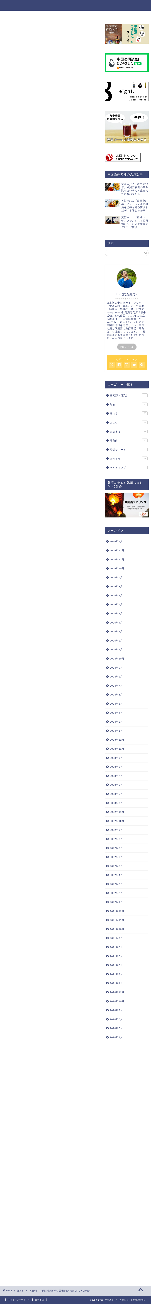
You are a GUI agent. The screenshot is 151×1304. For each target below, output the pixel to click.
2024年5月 (116, 703)
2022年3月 (116, 884)
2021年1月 (116, 983)
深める (58, 15)
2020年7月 (116, 1010)
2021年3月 (116, 965)
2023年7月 (116, 776)
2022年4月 (116, 875)
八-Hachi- (75, 334)
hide (61, 429)
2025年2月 (116, 640)
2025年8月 (116, 586)
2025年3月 (116, 631)
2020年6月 (116, 1019)
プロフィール (127, 347)
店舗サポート (129, 449)
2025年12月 (117, 550)
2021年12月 (117, 911)
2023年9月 (116, 758)
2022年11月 (117, 812)
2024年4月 (116, 713)
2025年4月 (116, 622)
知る (42, 15)
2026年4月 (116, 541)
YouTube (24, 339)
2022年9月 (116, 830)
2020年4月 (116, 1037)
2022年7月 (116, 848)
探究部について (119, 15)
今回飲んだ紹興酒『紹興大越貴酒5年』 (49, 447)
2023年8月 (116, 767)
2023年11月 (117, 749)
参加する (94, 15)
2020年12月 (117, 992)
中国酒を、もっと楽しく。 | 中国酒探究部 (75, 5)
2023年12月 (117, 739)
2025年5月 (116, 613)
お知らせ (129, 458)
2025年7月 (116, 595)
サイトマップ (129, 467)
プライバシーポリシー (19, 1300)
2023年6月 (116, 785)
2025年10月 (117, 568)
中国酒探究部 (128, 319)
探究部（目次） (129, 395)
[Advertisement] (50, 385)
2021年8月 (116, 947)
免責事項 (39, 1300)
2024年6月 (116, 694)
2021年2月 (116, 974)
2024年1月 (116, 731)
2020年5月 (116, 1028)
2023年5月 (116, 794)
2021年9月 (116, 938)
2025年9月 (116, 577)
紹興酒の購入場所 (35, 441)
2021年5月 (116, 956)
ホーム (26, 15)
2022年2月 (116, 893)
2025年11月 (117, 559)
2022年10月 (117, 821)
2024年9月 (116, 667)
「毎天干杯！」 (126, 322)
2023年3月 (116, 803)
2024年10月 (117, 658)
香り (33, 457)
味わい (34, 462)
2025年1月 (116, 649)
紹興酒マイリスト (47, 1090)
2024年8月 (116, 676)
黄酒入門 (54, 314)
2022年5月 (116, 866)
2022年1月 (116, 902)
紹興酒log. (64, 1090)
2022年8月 (116, 839)
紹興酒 (12, 1090)
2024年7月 (116, 685)
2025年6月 (116, 604)
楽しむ (75, 15)
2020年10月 (117, 1001)
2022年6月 (116, 857)
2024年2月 (116, 721)
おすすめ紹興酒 (27, 1090)
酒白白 (129, 440)
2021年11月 (117, 920)
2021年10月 (117, 929)
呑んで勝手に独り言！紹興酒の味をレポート (53, 452)
